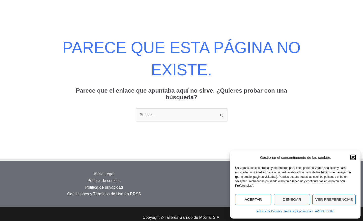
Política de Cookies (269, 211)
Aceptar (253, 199)
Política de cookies (103, 181)
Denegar (292, 199)
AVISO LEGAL (325, 211)
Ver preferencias (334, 199)
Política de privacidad (298, 211)
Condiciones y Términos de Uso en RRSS (104, 194)
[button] (353, 157)
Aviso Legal (104, 174)
